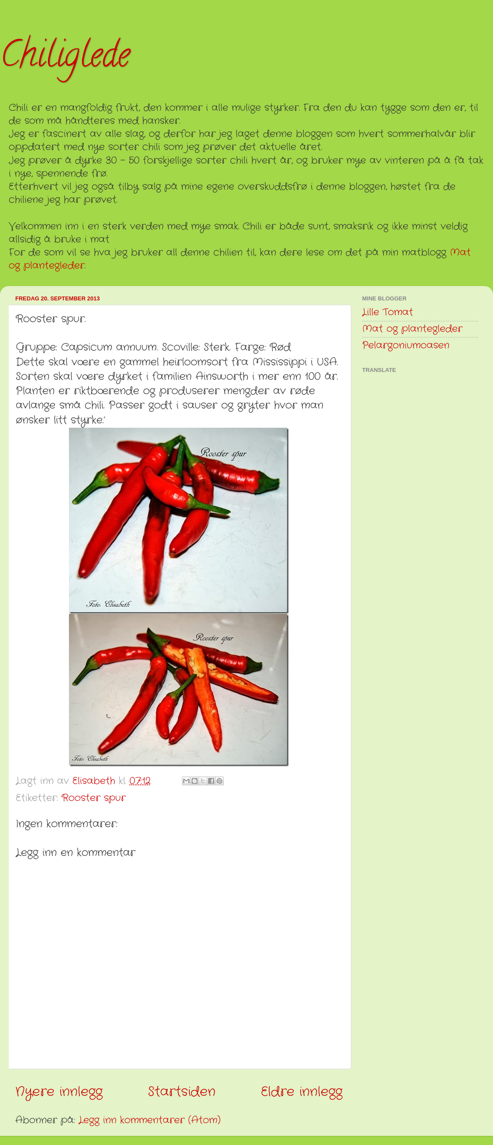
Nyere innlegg (59, 1091)
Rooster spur (94, 798)
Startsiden (182, 1091)
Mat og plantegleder (412, 329)
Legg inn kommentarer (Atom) (150, 1120)
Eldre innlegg (301, 1091)
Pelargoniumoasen (405, 345)
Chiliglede (65, 58)
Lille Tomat (387, 312)
